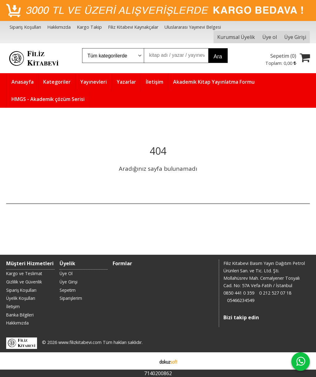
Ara (218, 56)
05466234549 (240, 300)
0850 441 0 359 (238, 293)
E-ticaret (148, 361)
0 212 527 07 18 (275, 293)
